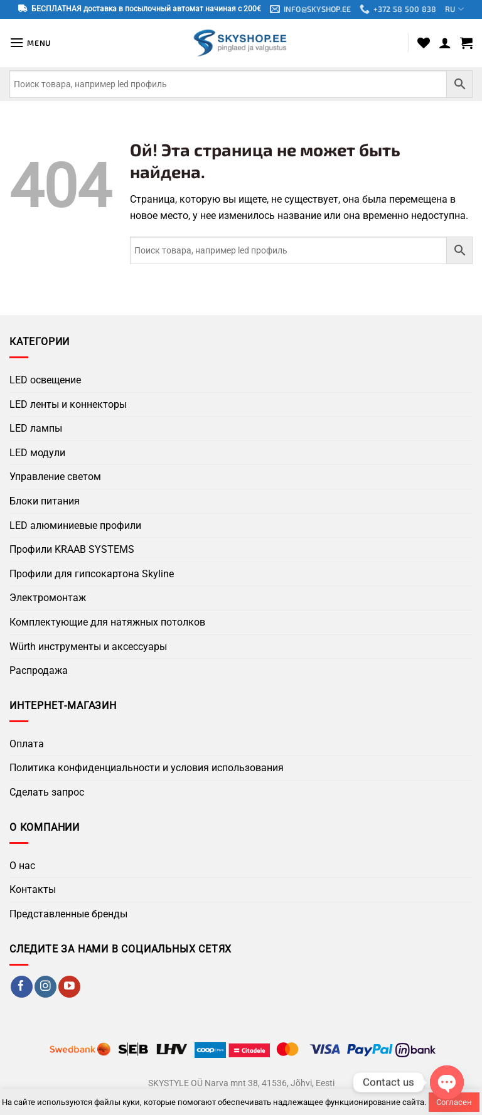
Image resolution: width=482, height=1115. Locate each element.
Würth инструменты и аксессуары (88, 647)
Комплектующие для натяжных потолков (107, 623)
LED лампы (35, 429)
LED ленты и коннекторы (68, 404)
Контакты (32, 890)
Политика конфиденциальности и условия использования (146, 768)
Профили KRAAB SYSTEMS (71, 550)
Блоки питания (44, 502)
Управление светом (55, 477)
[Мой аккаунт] (445, 43)
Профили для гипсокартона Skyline (91, 574)
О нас (22, 866)
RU (456, 10)
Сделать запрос (46, 793)
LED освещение (45, 381)
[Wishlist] (423, 43)
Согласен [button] (454, 1102)
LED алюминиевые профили (75, 525)
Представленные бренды (68, 914)
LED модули (37, 453)
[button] (31, 43)
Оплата (26, 744)
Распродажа (38, 671)
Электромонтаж (47, 598)
